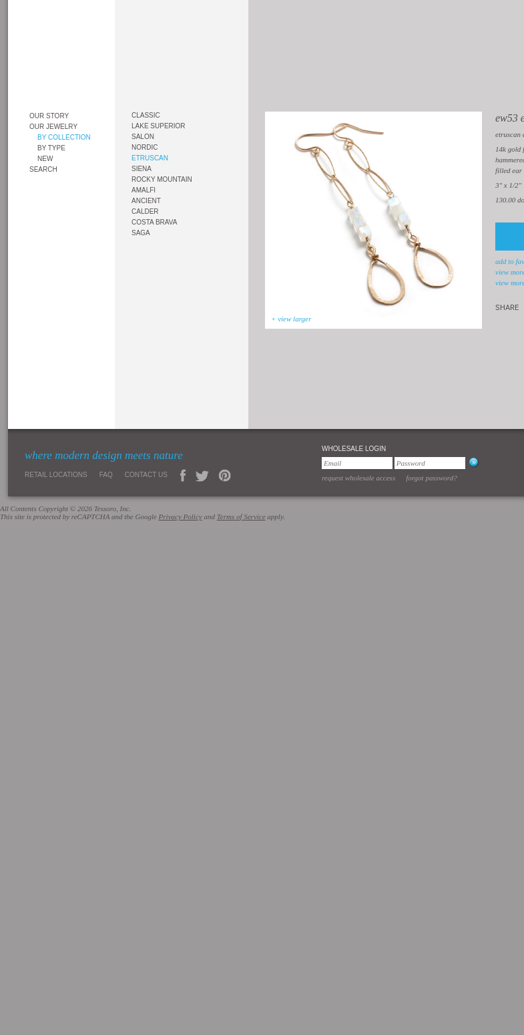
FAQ (106, 474)
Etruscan (150, 158)
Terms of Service (241, 516)
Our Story (49, 116)
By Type (51, 148)
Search (43, 169)
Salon (143, 136)
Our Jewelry (53, 126)
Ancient (146, 200)
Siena (142, 168)
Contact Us (146, 474)
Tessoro (61, 51)
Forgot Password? (431, 478)
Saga (141, 233)
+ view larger (291, 319)
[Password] (430, 463)
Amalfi (144, 190)
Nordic (145, 147)
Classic (146, 115)
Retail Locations (56, 474)
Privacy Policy (180, 516)
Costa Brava (154, 222)
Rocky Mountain (162, 179)
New (45, 158)
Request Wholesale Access (358, 478)
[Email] (357, 463)
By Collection (64, 137)
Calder (145, 211)
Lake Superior (159, 126)
